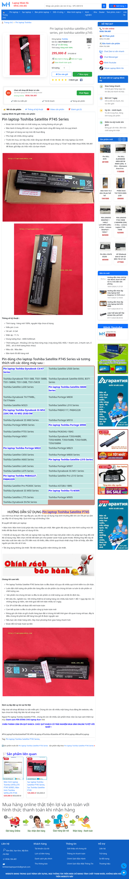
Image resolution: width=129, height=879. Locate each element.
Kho (95, 12)
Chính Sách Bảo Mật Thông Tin (80, 863)
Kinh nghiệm (88, 13)
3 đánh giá (73, 80)
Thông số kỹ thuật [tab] (34, 109)
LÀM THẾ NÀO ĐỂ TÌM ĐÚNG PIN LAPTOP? (115, 314)
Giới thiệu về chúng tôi (76, 848)
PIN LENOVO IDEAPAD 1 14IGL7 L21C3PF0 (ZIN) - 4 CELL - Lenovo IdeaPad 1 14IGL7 (105, 224)
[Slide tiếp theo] (124, 139)
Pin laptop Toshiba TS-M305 (64, 490)
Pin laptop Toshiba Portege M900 (67, 424)
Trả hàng (103, 853)
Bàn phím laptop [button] (42, 12)
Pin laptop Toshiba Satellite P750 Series (33, 746)
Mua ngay (82, 74)
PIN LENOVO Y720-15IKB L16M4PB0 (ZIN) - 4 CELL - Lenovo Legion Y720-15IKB (120, 223)
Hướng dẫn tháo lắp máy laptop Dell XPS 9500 (115, 304)
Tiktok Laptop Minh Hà (114, 68)
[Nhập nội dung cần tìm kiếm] (73, 6)
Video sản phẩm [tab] (55, 109)
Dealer (102, 12)
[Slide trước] (120, 139)
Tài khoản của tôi (42, 848)
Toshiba (65, 39)
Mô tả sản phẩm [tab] (12, 109)
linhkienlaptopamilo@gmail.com (16, 867)
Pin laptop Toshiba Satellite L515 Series (71, 459)
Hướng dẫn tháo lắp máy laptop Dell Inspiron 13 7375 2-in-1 (116, 293)
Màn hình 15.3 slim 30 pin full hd (106, 193)
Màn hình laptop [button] (74, 12)
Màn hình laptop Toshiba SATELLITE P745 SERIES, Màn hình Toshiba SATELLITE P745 (12, 787)
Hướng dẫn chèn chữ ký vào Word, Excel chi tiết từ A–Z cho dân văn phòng (116, 280)
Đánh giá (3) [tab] (75, 109)
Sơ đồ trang (104, 858)
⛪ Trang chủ (5, 15)
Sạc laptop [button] (26, 12)
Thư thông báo (41, 863)
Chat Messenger (111, 57)
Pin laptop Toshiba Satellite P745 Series (23, 739)
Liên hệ (125, 13)
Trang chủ (8, 22)
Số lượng (56, 68)
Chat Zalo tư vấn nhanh (114, 51)
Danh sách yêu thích (43, 858)
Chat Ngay (84, 93)
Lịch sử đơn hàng (42, 853)
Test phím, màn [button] (113, 12)
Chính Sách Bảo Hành (76, 858)
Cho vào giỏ (62, 74)
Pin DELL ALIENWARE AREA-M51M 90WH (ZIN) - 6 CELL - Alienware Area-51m (120, 162)
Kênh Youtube (110, 62)
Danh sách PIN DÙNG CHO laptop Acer (23, 719)
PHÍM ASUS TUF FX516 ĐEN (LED (120, 193)
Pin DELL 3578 (106, 157)
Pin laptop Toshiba (23, 22)
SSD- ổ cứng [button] (58, 12)
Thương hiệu (104, 863)
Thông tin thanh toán (76, 853)
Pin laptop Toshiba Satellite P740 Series (79, 746)
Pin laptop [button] (14, 12)
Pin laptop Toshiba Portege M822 (22, 448)
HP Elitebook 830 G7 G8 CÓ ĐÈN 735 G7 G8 (120, 256)
